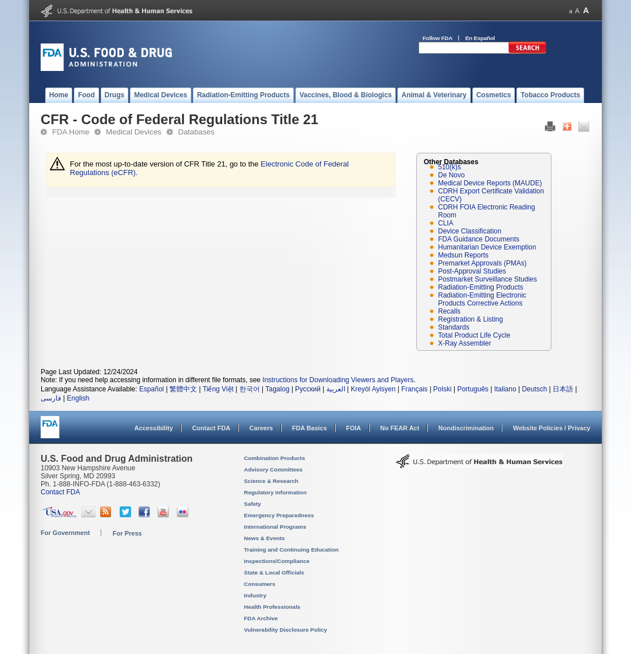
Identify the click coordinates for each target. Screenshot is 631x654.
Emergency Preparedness (279, 515)
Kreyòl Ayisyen (373, 389)
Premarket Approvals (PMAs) (482, 263)
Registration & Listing (470, 319)
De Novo (451, 175)
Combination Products (274, 458)
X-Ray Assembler (464, 343)
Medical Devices (133, 132)
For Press (127, 533)
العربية (335, 389)
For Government (65, 532)
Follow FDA (437, 38)
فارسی (51, 398)
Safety (252, 504)
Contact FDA (211, 428)
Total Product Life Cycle (474, 335)
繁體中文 (183, 389)
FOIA (353, 428)
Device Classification (470, 231)
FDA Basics (309, 428)
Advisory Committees (273, 469)
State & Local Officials (274, 572)
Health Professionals (272, 607)
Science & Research (271, 481)
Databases (196, 132)
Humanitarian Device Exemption (487, 247)
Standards (454, 327)
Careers (261, 428)
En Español (480, 38)
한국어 (249, 389)
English (78, 398)
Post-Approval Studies (472, 271)
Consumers (259, 584)
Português (472, 389)
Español (151, 389)
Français (414, 389)
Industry (255, 595)
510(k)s (449, 167)
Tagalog (278, 389)
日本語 (563, 389)
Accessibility (154, 428)
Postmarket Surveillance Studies (487, 279)
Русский (308, 389)
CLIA (445, 223)
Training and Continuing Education (291, 549)
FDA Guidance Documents (478, 239)
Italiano (505, 389)
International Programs (275, 527)
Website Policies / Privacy (551, 428)
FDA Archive (261, 618)
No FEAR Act (399, 428)
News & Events (264, 538)
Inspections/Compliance (277, 561)
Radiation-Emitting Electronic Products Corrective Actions (482, 299)
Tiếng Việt (218, 389)
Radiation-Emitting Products (480, 287)
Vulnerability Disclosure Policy (285, 630)
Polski (442, 389)
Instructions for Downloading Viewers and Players (337, 380)
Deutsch (534, 389)
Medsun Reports (463, 255)
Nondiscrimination (466, 428)
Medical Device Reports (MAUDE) (490, 183)
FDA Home (70, 132)
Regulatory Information (275, 492)
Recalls (449, 311)
